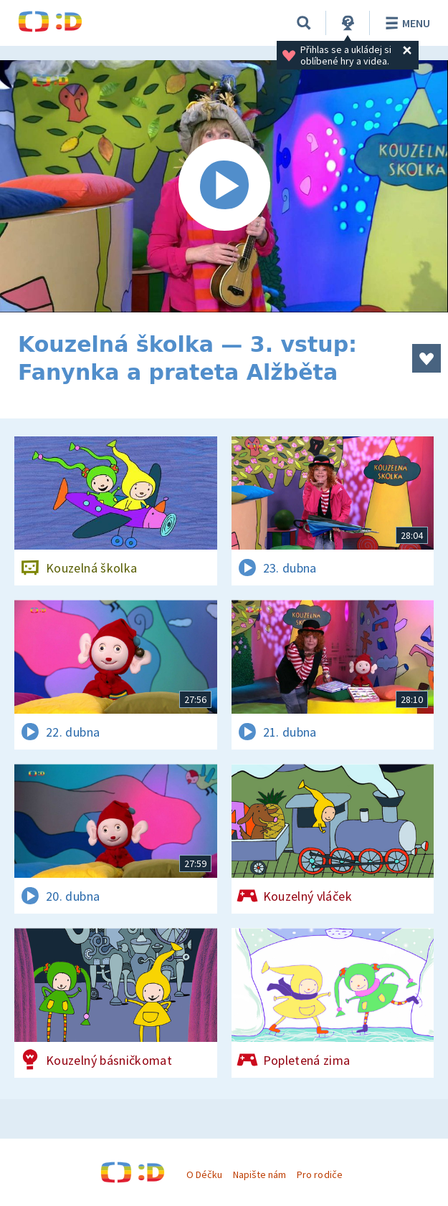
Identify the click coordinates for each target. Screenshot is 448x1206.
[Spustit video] (224, 186)
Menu (405, 23)
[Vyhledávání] (303, 23)
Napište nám (259, 1174)
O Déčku (204, 1174)
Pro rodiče (319, 1174)
